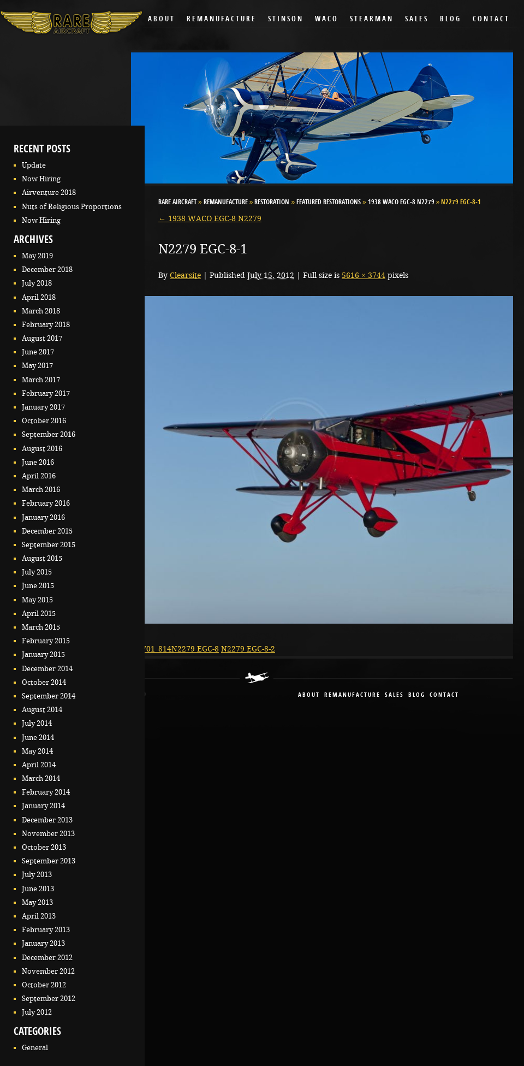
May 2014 (37, 751)
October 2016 (44, 421)
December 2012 (47, 958)
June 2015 (38, 586)
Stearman (372, 19)
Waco (326, 19)
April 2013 (39, 916)
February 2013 (46, 930)
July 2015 (37, 572)
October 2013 (44, 847)
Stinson (285, 19)
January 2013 (43, 943)
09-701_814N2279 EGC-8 (175, 648)
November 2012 (48, 971)
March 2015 (41, 627)
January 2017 (43, 407)
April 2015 (39, 613)
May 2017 (37, 366)
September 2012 (48, 998)
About (161, 19)
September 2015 (48, 545)
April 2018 (39, 297)
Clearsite (185, 275)
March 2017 (41, 380)
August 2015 (42, 558)
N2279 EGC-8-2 (248, 648)
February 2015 (46, 641)
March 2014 (41, 778)
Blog (450, 19)
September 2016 (48, 434)
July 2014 (37, 723)
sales (394, 695)
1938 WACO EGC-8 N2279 (401, 202)
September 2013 (48, 861)
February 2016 (46, 503)
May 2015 (37, 600)
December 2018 (47, 269)
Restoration (271, 202)
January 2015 (43, 654)
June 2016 (38, 462)
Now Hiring (41, 179)
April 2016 (39, 476)
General (35, 1048)
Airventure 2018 (49, 192)
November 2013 (48, 834)
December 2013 (47, 820)
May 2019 (37, 256)
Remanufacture (222, 19)
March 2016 (41, 489)
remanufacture (352, 695)
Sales (416, 19)
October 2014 (44, 682)
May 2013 (37, 902)
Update (34, 165)
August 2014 (42, 710)
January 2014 (43, 806)
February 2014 (46, 792)
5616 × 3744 (363, 275)
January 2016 (43, 517)
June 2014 (38, 737)
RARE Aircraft (177, 202)
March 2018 (41, 311)
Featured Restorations (328, 202)
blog (416, 695)
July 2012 (37, 1012)
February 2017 (46, 393)
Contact (491, 19)
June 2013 (38, 889)
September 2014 (48, 696)
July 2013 (37, 874)
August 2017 (42, 338)
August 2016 (42, 449)
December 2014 (47, 669)
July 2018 (37, 283)
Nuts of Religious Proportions (72, 207)
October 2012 (44, 985)
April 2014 (39, 765)
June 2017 (38, 352)
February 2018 (46, 325)
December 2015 (47, 531)
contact (444, 695)
